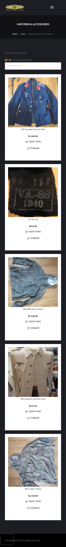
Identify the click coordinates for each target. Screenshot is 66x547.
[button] (33, 155)
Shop (22, 34)
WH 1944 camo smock (33, 309)
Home (15, 34)
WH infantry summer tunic (33, 399)
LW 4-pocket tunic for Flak (33, 129)
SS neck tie (33, 219)
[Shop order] (33, 66)
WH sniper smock (33, 489)
